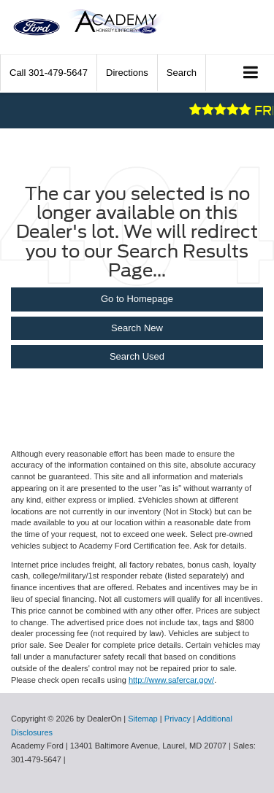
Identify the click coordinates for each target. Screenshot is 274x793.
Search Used (137, 356)
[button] (48, 72)
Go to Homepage (137, 298)
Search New (137, 327)
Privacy (177, 718)
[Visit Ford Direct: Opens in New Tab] (72, 759)
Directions (127, 72)
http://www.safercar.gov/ (171, 680)
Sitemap (143, 718)
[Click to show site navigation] (251, 73)
